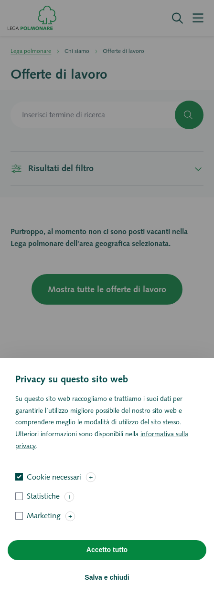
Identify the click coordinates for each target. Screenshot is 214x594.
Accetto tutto (107, 564)
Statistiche (43, 510)
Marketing (44, 529)
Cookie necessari (54, 490)
